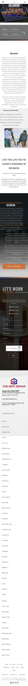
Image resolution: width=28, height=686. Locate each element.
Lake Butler (5, 535)
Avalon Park (5, 427)
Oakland (4, 578)
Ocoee (3, 584)
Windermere (5, 639)
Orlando (4, 589)
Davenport (5, 475)
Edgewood (5, 486)
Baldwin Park (6, 432)
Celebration (5, 454)
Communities (6, 667)
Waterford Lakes (7, 633)
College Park (6, 470)
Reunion (4, 601)
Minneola (5, 567)
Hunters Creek (6, 508)
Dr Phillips (5, 481)
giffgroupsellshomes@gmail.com (13, 393)
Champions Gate (6, 459)
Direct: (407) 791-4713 (10, 395)
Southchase (5, 612)
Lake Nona (5, 546)
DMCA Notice (5, 674)
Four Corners (6, 497)
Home (6, 664)
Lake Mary (5, 540)
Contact (22, 667)
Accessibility (22, 674)
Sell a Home (19, 664)
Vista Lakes (5, 628)
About (13, 667)
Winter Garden (6, 644)
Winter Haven (6, 650)
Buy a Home (12, 664)
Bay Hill (4, 437)
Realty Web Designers (21, 679)
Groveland (5, 502)
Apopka (4, 421)
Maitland (4, 556)
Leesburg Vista (6, 529)
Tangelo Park (6, 617)
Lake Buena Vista (7, 524)
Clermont (5, 464)
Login (14, 670)
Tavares (4, 622)
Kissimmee (5, 519)
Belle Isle (5, 443)
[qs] (17, 29)
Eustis (4, 492)
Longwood (5, 551)
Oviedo (4, 594)
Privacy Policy (13, 674)
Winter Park (5, 655)
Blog (17, 667)
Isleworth (5, 513)
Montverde (5, 573)
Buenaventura (6, 448)
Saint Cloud (5, 606)
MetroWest (5, 562)
